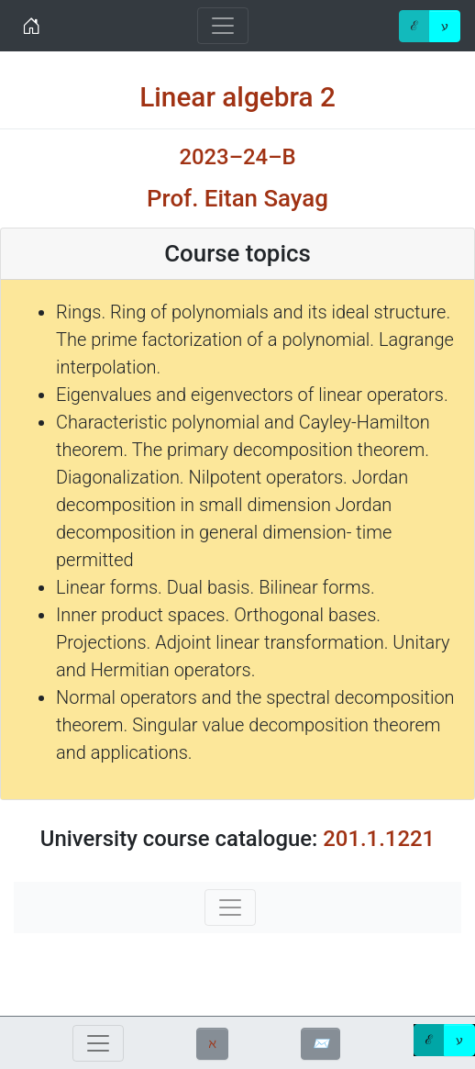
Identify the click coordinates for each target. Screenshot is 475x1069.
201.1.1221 (379, 839)
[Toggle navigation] (223, 25)
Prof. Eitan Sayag (237, 198)
